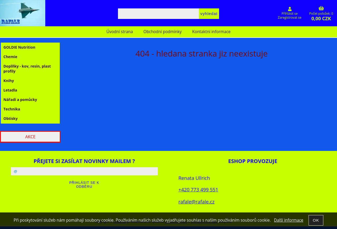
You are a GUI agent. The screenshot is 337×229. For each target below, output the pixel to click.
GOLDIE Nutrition (19, 47)
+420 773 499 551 (198, 189)
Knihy (8, 80)
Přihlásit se (290, 13)
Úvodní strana (119, 31)
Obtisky (10, 118)
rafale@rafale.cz (197, 201)
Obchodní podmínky (162, 31)
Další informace (288, 220)
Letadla (10, 90)
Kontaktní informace (211, 31)
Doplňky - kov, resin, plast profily (27, 69)
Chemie (10, 56)
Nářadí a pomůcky (20, 99)
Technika (11, 108)
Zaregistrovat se (289, 17)
